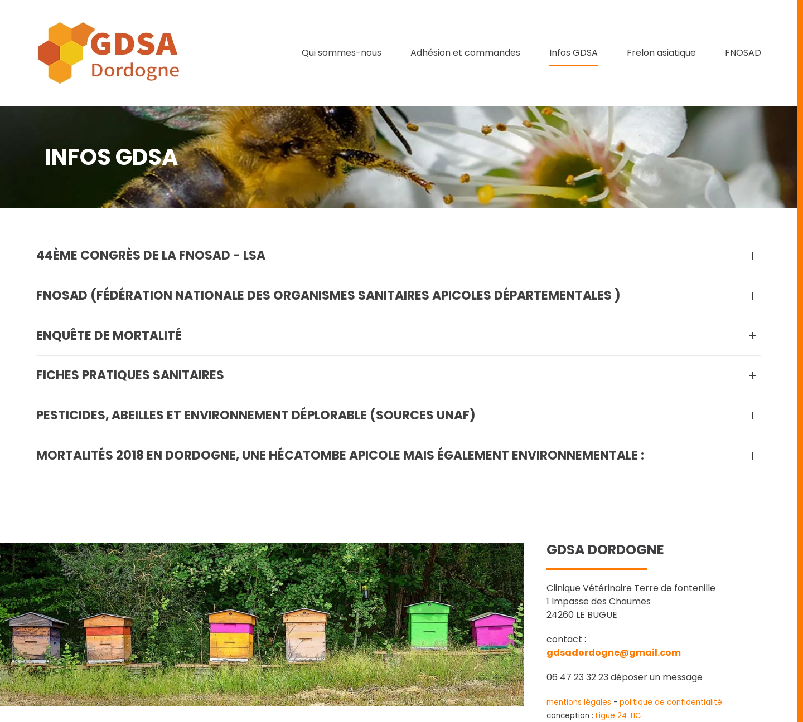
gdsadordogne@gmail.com (613, 652)
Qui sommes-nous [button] (341, 52)
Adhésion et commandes (465, 52)
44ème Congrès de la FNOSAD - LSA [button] (150, 255)
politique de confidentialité (671, 702)
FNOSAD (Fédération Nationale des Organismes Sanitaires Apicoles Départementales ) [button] (328, 295)
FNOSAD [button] (743, 52)
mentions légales (578, 702)
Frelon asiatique (661, 52)
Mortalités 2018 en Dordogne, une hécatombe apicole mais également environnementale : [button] (340, 455)
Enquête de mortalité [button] (109, 336)
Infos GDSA (573, 52)
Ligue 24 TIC (618, 715)
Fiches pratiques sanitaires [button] (130, 375)
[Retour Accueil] (109, 53)
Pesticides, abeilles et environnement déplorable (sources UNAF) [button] (256, 415)
